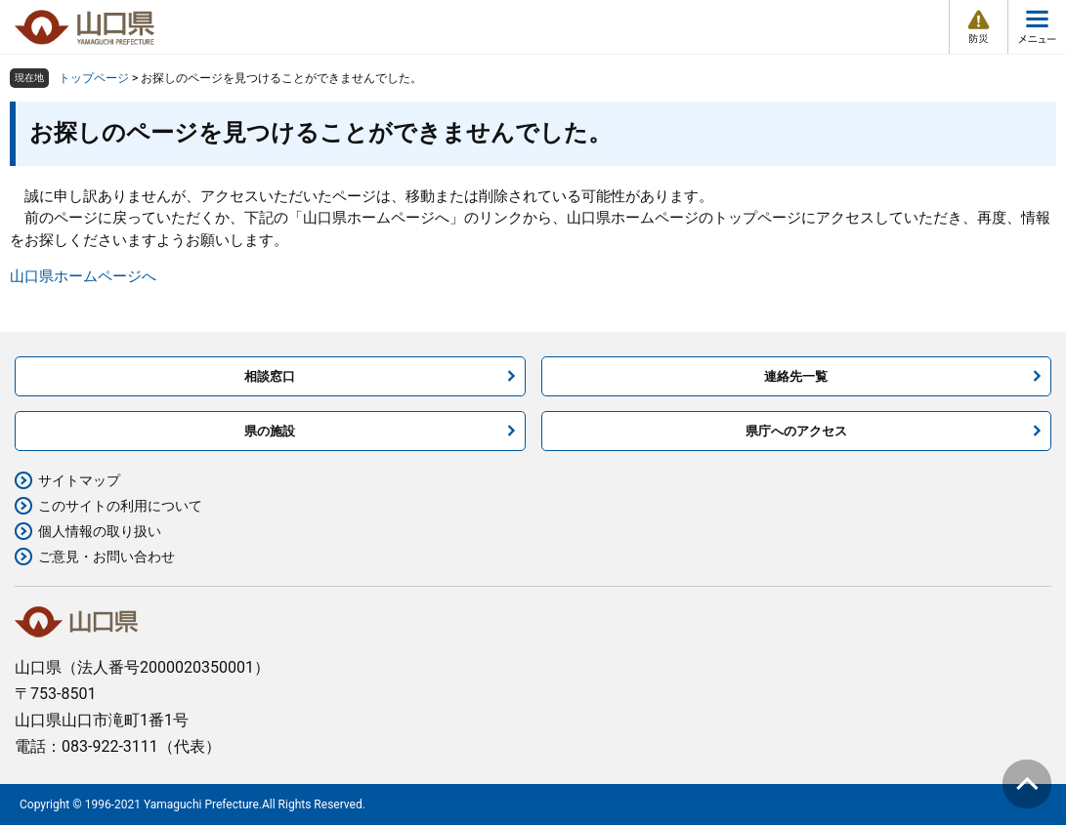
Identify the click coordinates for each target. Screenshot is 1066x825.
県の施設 (269, 431)
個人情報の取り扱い (99, 531)
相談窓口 (269, 376)
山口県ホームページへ (83, 276)
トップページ (94, 78)
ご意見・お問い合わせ (106, 556)
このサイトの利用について (120, 506)
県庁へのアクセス (796, 431)
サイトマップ (79, 480)
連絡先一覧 (796, 376)
